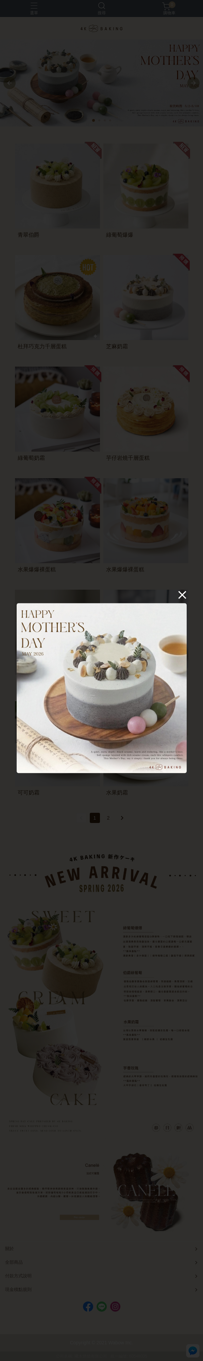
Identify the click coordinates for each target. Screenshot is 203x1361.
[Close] (182, 595)
